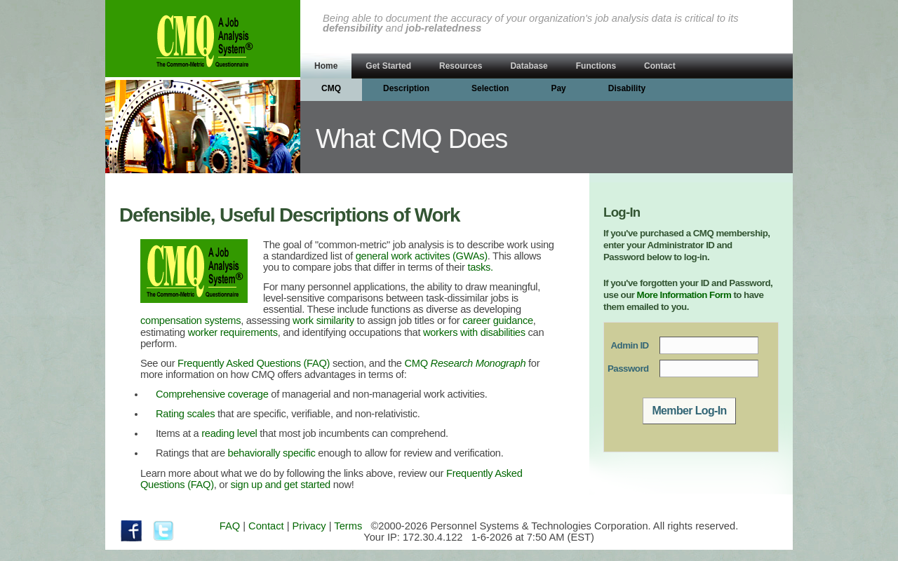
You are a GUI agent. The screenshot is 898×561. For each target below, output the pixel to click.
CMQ (465, 363)
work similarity (323, 320)
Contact (266, 526)
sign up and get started (280, 484)
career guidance (497, 320)
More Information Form (684, 295)
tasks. (480, 267)
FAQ (230, 526)
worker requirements (233, 332)
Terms (348, 526)
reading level (229, 433)
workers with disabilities (474, 332)
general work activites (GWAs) (422, 256)
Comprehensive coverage (212, 394)
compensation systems (190, 320)
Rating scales (185, 413)
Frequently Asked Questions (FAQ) (253, 363)
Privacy (309, 526)
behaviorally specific (272, 453)
